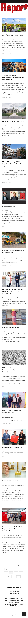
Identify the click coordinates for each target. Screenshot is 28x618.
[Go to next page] (18, 576)
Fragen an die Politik (9, 206)
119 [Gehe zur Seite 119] (6, 572)
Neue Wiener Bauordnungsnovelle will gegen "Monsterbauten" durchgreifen (13, 291)
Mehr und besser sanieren (10, 327)
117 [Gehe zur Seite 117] (16, 569)
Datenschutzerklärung (10, 604)
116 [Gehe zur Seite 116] (11, 569)
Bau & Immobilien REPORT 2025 (14, 598)
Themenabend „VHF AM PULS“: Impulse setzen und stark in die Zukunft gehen (12, 529)
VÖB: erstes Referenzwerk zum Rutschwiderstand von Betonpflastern (12, 370)
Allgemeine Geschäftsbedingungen (16, 605)
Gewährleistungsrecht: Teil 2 (11, 481)
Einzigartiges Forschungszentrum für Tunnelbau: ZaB (13, 252)
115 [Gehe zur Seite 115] (6, 569)
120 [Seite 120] (11, 572)
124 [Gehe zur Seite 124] (13, 576)
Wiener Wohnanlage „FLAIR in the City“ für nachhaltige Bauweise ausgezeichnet (13, 164)
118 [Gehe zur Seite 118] (20, 569)
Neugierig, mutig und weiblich (12, 448)
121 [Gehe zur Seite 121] (16, 572)
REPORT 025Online (14, 602)
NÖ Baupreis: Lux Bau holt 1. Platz (13, 121)
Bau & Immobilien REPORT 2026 (14, 600)
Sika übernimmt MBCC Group (12, 35)
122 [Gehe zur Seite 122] (21, 572)
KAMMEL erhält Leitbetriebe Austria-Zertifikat (11, 412)
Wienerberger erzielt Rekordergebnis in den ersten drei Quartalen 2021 (13, 77)
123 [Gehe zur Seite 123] (8, 576)
